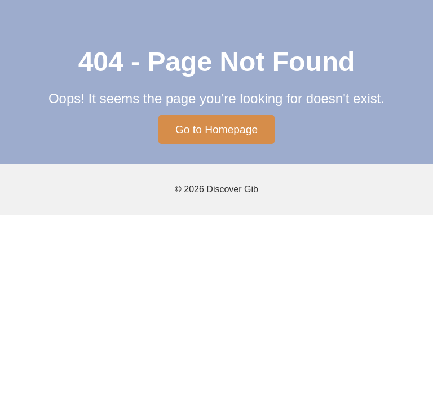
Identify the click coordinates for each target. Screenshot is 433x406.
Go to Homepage (216, 129)
